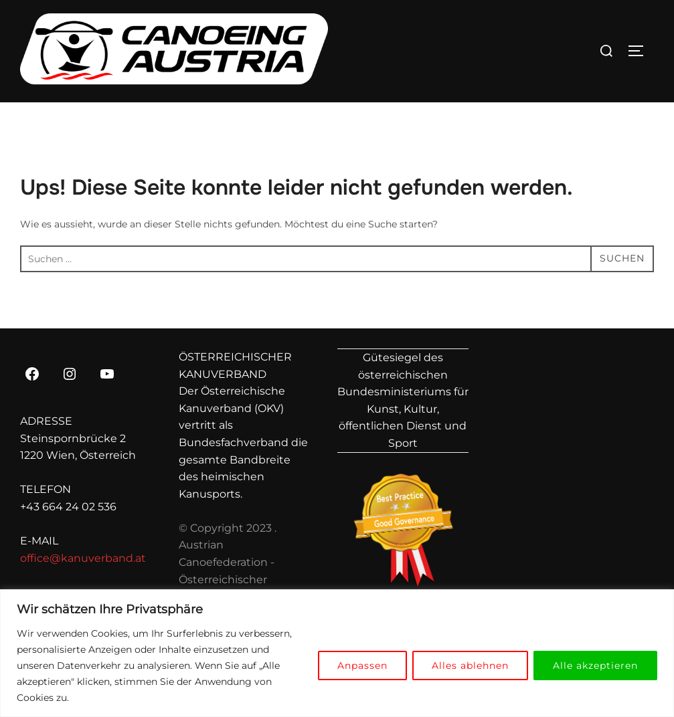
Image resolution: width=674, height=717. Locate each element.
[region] (337, 653)
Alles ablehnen (470, 665)
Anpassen (362, 665)
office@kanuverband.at (83, 558)
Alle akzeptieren (595, 665)
